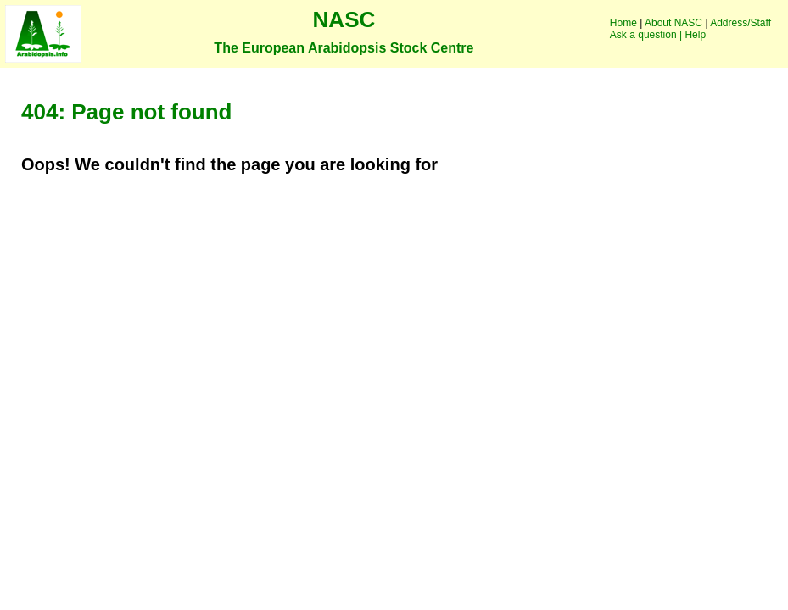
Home (623, 23)
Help (695, 35)
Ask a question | (646, 35)
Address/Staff (740, 23)
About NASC (673, 23)
